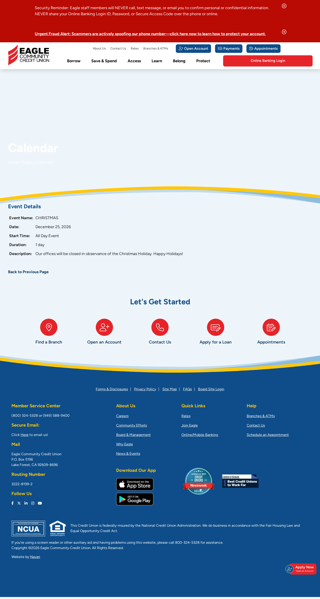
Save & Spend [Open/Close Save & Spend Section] (104, 61)
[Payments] (228, 48)
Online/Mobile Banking (199, 437)
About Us (99, 48)
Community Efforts (131, 427)
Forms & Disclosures (112, 391)
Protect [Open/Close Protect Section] (203, 61)
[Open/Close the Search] (225, 61)
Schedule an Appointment (268, 437)
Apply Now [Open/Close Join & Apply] (302, 571)
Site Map (169, 391)
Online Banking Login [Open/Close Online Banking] (287, 61)
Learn (28, 162)
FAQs (187, 391)
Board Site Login (211, 391)
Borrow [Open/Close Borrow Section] (74, 61)
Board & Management (133, 437)
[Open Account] (193, 48)
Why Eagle (124, 446)
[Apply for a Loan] (216, 336)
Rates (135, 48)
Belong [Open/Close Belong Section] (179, 61)
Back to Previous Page (28, 272)
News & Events (128, 456)
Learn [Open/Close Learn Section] (157, 61)
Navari (35, 559)
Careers (122, 418)
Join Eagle (189, 427)
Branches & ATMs (155, 48)
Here (24, 437)
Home (13, 162)
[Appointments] (263, 48)
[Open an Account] (104, 336)
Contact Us (118, 48)
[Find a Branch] (49, 336)
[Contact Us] (160, 336)
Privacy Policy (145, 391)
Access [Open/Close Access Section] (134, 61)
